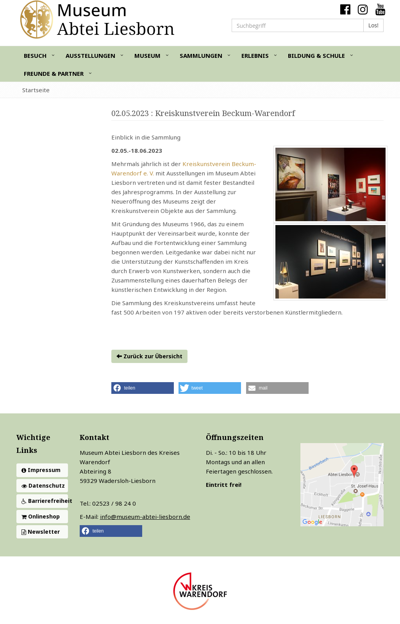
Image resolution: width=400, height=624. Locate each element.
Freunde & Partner (54, 73)
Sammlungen (201, 55)
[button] (142, 388)
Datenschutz (43, 485)
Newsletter (40, 531)
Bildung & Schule (316, 55)
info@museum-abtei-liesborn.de (145, 516)
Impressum (41, 470)
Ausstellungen (90, 55)
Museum (147, 55)
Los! (373, 25)
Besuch (35, 55)
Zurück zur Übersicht (149, 356)
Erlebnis (255, 55)
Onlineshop (40, 516)
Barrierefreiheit (44, 500)
